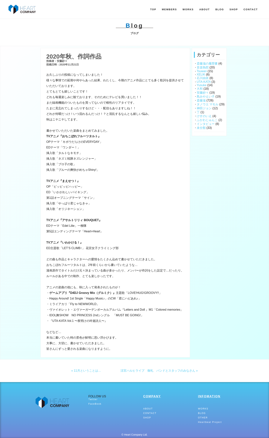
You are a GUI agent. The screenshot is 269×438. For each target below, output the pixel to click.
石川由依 (203, 78)
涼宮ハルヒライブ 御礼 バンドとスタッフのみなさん (157, 370)
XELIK (201, 74)
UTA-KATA (204, 81)
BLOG (219, 9)
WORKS (188, 9)
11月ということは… (87, 370)
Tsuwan (202, 71)
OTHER (203, 417)
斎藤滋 (201, 100)
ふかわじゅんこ (207, 120)
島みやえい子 (206, 96)
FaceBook (94, 404)
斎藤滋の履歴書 (207, 63)
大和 (200, 88)
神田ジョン (204, 108)
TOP (153, 9)
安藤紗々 (203, 92)
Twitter (93, 399)
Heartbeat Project (210, 422)
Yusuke (201, 85)
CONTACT (250, 9)
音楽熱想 (203, 67)
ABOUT (204, 9)
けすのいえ (204, 116)
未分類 (201, 127)
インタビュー (206, 123)
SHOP (234, 9)
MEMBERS (169, 9)
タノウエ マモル (207, 104)
